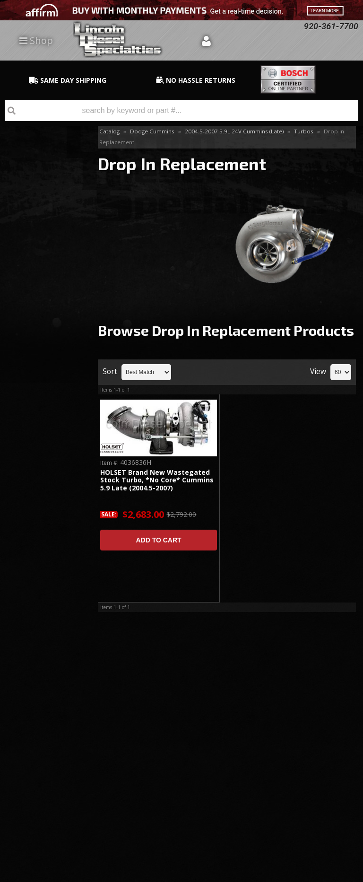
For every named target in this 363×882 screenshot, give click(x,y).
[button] (181, 110)
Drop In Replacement (37, 167)
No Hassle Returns (43, 417)
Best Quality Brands (47, 374)
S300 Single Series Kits (41, 193)
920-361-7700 (47, 517)
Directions (51, 752)
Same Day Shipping (43, 331)
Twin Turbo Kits (38, 240)
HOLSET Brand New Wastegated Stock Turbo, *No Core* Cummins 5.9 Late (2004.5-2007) (157, 480)
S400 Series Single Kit (41, 219)
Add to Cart (158, 540)
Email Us (40, 489)
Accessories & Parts (45, 147)
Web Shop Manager (332, 874)
